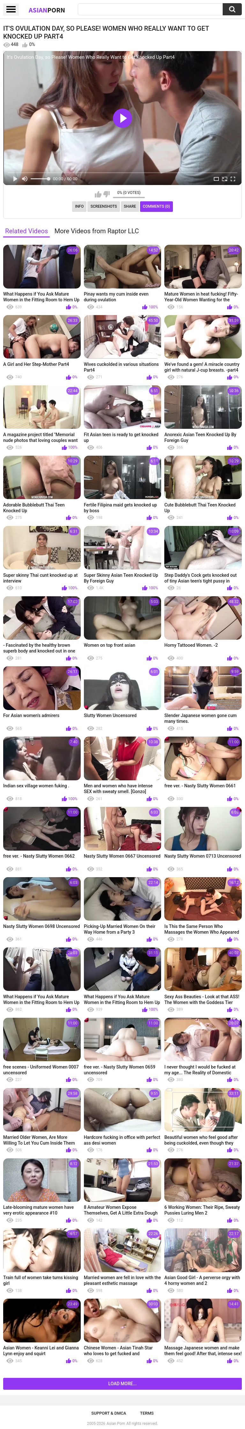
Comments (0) (156, 206)
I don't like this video (106, 194)
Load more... (122, 1383)
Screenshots (104, 206)
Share (130, 206)
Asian (47, 9)
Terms (147, 1413)
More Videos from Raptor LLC (97, 231)
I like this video (98, 194)
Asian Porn (116, 1423)
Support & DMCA (108, 1413)
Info (79, 206)
